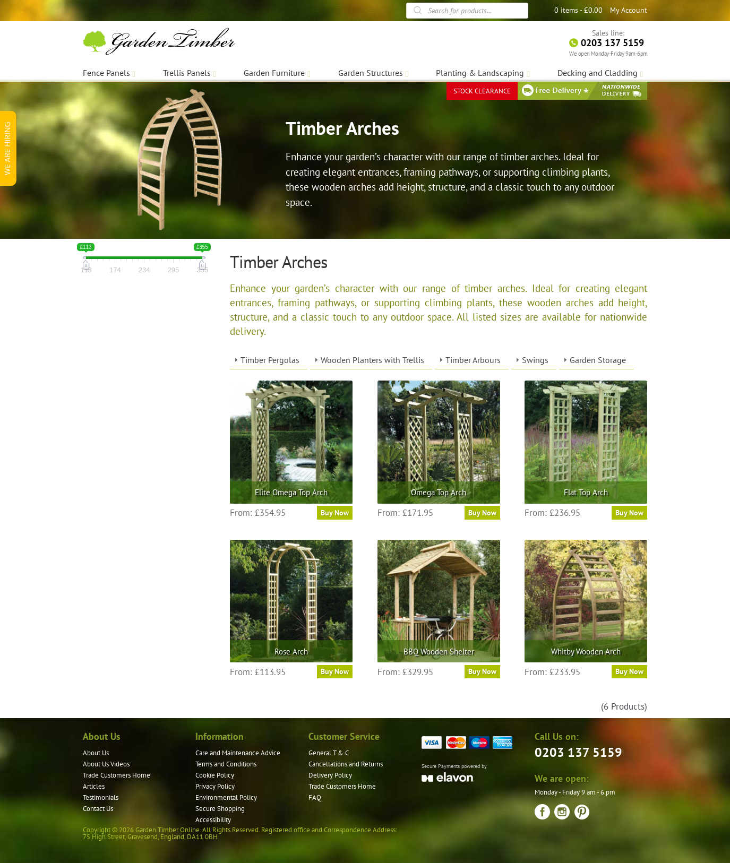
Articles (94, 786)
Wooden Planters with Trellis (372, 360)
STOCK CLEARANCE (482, 89)
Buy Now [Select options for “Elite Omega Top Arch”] (335, 512)
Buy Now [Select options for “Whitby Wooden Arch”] (629, 671)
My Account (628, 10)
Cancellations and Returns (345, 764)
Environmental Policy (226, 797)
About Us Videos (106, 764)
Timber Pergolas (270, 360)
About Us (96, 752)
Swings (535, 360)
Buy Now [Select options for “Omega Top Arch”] (482, 512)
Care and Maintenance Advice (237, 752)
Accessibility (213, 819)
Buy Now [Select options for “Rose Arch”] (335, 671)
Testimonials (100, 797)
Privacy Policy (215, 786)
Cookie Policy (214, 775)
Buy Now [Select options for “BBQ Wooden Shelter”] (482, 671)
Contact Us (98, 808)
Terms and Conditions (225, 764)
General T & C (328, 752)
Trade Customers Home (116, 775)
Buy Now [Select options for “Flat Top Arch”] (629, 512)
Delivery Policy (330, 775)
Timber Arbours (473, 360)
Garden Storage (598, 360)
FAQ (314, 797)
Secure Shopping (220, 808)
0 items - (578, 10)
